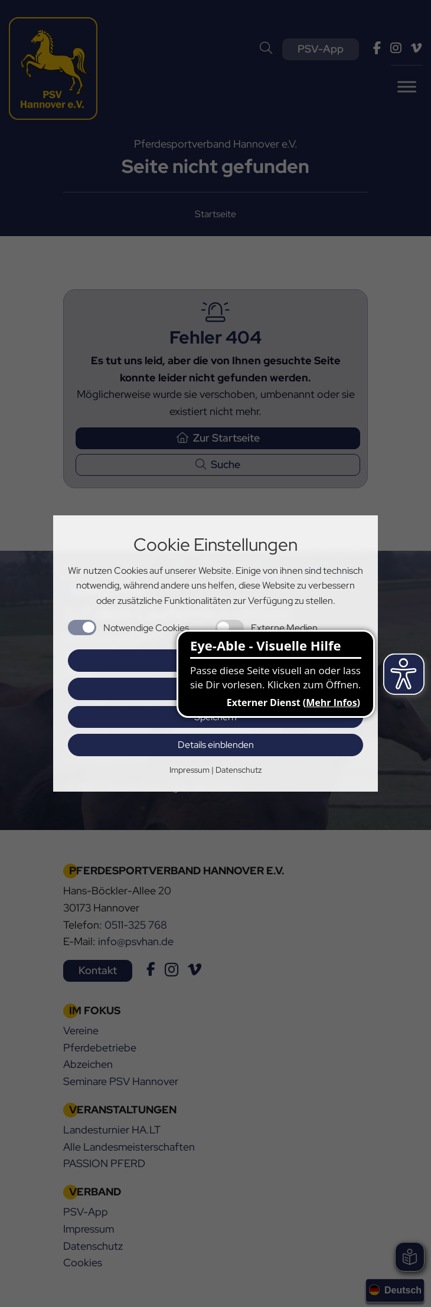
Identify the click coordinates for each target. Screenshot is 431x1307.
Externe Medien (284, 628)
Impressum (189, 769)
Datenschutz (239, 769)
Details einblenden (216, 745)
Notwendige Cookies (146, 628)
